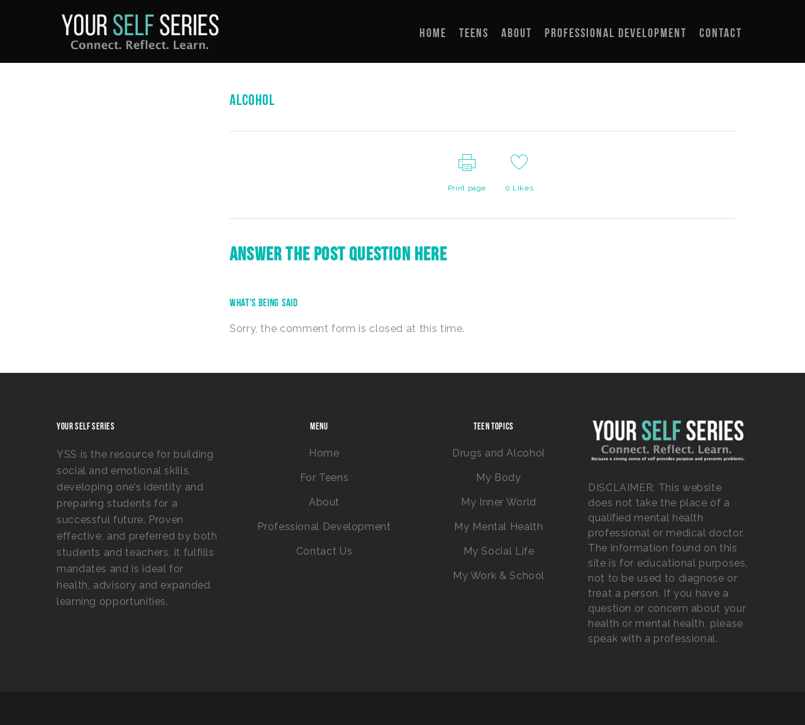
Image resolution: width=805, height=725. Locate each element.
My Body (498, 478)
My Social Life (499, 551)
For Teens (324, 478)
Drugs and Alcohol (498, 453)
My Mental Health (498, 527)
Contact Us (324, 551)
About (324, 502)
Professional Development (324, 527)
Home (324, 453)
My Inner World (498, 502)
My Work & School (499, 576)
